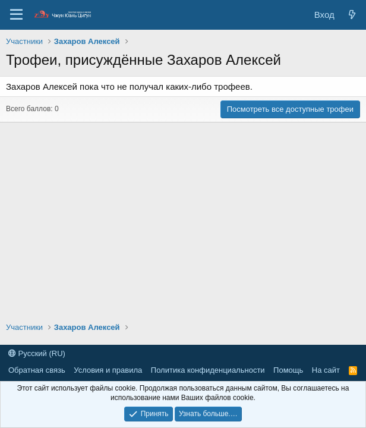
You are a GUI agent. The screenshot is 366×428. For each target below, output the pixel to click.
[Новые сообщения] (352, 15)
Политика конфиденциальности (208, 370)
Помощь (288, 370)
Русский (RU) (36, 353)
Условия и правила (108, 370)
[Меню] (16, 15)
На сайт (326, 370)
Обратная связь (36, 370)
